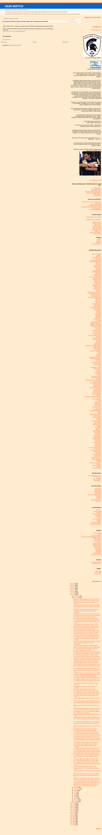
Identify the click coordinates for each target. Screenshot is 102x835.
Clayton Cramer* (97, 286)
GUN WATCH (14, 6)
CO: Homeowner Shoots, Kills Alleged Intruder (84, 785)
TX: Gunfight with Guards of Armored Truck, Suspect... (86, 693)
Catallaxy (98, 512)
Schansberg (98, 429)
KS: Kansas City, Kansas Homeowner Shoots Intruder (86, 750)
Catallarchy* (98, 283)
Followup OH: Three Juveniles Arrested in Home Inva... (87, 613)
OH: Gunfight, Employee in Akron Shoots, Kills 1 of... (86, 679)
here (100, 137)
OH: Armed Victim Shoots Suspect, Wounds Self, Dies (86, 779)
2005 (73, 823)
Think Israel (98, 573)
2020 (73, 593)
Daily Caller (98, 301)
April (75, 796)
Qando (99, 412)
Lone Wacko (98, 372)
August (75, 790)
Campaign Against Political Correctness (91, 536)
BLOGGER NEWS (96, 272)
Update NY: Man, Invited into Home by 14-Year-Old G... (87, 647)
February (76, 799)
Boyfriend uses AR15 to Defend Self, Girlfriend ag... (86, 627)
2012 (73, 812)
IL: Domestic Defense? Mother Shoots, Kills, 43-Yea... (86, 709)
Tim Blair (98, 521)
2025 (73, 585)
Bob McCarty (97, 274)
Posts (74, 19)
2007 (73, 820)
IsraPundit (98, 571)
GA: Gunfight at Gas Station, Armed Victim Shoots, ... (86, 690)
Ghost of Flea (97, 334)
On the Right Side (96, 399)
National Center (97, 390)
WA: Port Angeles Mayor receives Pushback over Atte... (87, 751)
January (76, 801)
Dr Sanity (98, 312)
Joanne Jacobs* (97, 479)
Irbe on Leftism (97, 233)
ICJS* (99, 517)
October (76, 787)
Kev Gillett (98, 515)
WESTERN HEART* (96, 522)
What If (99, 461)
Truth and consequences (95, 447)
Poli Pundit (98, 408)
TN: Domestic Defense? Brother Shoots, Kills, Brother (86, 738)
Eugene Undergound (96, 322)
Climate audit (97, 287)
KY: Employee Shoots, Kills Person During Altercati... (86, 748)
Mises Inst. (98, 501)
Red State (98, 418)
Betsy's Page (97, 266)
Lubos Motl (98, 373)
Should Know (97, 435)
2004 (73, 824)
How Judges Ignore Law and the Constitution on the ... (86, 692)
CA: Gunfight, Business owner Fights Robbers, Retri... (86, 636)
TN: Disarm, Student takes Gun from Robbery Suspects (87, 641)
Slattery (99, 520)
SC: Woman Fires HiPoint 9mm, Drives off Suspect (85, 733)
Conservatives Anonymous (94, 297)
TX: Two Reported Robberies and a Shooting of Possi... (87, 620)
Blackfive (98, 269)
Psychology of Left (96, 229)
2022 (73, 589)
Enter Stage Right (96, 321)
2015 (73, 807)
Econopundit (98, 493)
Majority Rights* (97, 544)
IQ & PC (99, 542)
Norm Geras (98, 539)
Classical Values (97, 284)
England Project (97, 538)
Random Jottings (96, 417)
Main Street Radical (96, 376)
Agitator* (99, 255)
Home (34, 42)
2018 (73, 803)
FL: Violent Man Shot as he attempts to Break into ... (86, 648)
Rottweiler (98, 428)
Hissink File (98, 516)
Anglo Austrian (97, 533)
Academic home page (95, 204)
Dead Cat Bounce (96, 303)
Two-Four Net (97, 449)
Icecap (99, 353)
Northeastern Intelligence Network (92, 396)
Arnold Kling (98, 489)
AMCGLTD (98, 256)
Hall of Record (97, 344)
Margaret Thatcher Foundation (93, 380)
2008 (73, 818)
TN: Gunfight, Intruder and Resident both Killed (85, 730)
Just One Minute (97, 364)
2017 (73, 804)
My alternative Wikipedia (95, 209)
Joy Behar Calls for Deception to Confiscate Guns (85, 784)
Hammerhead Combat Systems (93, 345)
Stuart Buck (98, 443)
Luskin (99, 375)
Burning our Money (96, 535)
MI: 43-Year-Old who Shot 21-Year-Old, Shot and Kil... (86, 773)
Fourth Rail (98, 328)
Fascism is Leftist (96, 226)
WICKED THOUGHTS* (95, 463)
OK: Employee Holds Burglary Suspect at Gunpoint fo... (87, 653)
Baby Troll (98, 263)
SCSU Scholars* (97, 431)
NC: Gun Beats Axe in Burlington (81, 713)
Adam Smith (98, 488)
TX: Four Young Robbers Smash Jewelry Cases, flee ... (87, 781)
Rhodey (99, 419)
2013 (73, 810)
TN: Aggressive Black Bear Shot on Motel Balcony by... (86, 782)
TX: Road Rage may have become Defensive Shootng (86, 664)
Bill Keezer (98, 268)
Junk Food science (96, 362)
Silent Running (97, 437)
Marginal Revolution (96, 500)
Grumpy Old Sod (97, 339)
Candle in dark (97, 282)
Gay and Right (97, 331)
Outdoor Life (98, 401)
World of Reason (97, 468)
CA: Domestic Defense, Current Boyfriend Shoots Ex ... (87, 632)
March (75, 798)
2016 (73, 806)
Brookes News (97, 511)
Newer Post (4, 42)
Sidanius (99, 241)
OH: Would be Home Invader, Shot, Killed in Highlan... (86, 711)
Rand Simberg (97, 415)
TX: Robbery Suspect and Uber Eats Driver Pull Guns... (87, 701)
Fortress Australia (96, 514)
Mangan (99, 379)
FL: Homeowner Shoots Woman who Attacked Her (85, 732)
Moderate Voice (97, 386)
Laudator (98, 371)
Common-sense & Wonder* (94, 292)
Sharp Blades (97, 432)
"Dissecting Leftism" (96, 189)
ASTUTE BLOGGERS (95, 261)
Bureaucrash (97, 280)
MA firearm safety (96, 377)
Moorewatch (98, 389)
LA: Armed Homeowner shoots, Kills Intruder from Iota (86, 735)
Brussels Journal (97, 279)
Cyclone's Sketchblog (95, 524)
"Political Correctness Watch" (93, 193)
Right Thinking (97, 423)
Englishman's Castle (96, 554)
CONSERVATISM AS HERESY (93, 219)
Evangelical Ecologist (95, 324)
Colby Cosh (98, 289)
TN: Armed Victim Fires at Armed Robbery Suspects (86, 635)
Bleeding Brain (97, 270)
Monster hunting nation (95, 387)
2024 (73, 586)
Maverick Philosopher (95, 382)
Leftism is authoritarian (95, 232)
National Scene (97, 391)
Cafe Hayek (98, 492)
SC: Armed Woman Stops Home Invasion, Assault (85, 654)
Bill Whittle (98, 460)
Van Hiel (99, 240)
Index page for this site (95, 180)
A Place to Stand (97, 563)
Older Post (65, 42)
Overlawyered (97, 403)
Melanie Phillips (97, 545)
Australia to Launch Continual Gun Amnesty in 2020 (86, 600)
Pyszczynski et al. (96, 243)
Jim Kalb (99, 361)
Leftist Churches (97, 223)
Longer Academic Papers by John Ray (91, 201)
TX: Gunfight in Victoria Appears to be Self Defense (86, 742)
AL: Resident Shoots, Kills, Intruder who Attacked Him (86, 615)
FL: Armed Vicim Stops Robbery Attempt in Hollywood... (87, 708)
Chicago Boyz (97, 491)
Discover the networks (95, 307)
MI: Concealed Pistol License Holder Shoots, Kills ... (86, 762)
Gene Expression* (96, 333)
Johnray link (98, 203)
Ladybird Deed (97, 368)
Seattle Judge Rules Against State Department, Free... (86, 717)
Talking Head (97, 445)
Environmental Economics (94, 494)
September (76, 789)
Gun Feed (98, 340)
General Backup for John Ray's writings (91, 207)
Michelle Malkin (97, 385)
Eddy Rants (98, 317)
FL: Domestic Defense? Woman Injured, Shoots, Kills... (87, 656)
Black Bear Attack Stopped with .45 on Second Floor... (86, 599)
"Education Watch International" (93, 191)
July (75, 792)
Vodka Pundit (97, 456)
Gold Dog (98, 336)
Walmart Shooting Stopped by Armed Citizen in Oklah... (87, 651)
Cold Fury (98, 291)
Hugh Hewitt (98, 349)
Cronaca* (98, 300)
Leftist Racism (97, 224)
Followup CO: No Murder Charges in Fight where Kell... (87, 658)
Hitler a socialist (97, 227)
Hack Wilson (98, 343)
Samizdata (98, 550)
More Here (5, 30)
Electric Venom (97, 319)
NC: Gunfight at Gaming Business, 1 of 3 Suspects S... (86, 721)
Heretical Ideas (97, 347)
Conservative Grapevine (95, 293)
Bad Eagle (98, 264)
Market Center (97, 381)
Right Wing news (96, 424)
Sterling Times (97, 553)
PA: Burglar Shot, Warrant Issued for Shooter (84, 617)
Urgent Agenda (97, 451)
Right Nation (98, 422)
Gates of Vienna (97, 330)
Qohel (99, 413)
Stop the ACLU (97, 442)
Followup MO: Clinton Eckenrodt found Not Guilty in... (86, 753)
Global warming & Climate (94, 335)
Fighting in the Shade (95, 325)
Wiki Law (98, 464)
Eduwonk (98, 478)
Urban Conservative (96, 450)
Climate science (97, 288)
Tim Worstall (98, 446)
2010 (73, 815)
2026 (73, 583)
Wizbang (99, 466)
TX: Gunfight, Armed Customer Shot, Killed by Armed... (87, 668)
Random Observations (95, 414)
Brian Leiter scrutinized (95, 277)
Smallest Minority (96, 438)
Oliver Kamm (97, 548)
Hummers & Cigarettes (95, 350)
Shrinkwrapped (97, 436)
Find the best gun (96, 326)
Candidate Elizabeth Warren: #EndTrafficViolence (85, 661)
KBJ (100, 366)
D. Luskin (98, 498)
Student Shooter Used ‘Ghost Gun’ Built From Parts (86, 626)
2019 (73, 594)
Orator (99, 400)
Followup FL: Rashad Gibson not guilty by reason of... (86, 778)
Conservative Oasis (96, 294)
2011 (73, 813)
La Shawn (98, 370)
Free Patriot (98, 329)
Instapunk (98, 356)
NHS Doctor (98, 547)
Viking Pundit (97, 455)
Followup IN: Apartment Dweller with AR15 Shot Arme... (87, 674)
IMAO (99, 352)
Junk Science (97, 363)
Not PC (99, 398)
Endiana (99, 320)
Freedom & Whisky (96, 562)
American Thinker (96, 257)
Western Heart (97, 195)
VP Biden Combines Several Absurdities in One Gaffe (86, 673)
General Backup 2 (96, 208)
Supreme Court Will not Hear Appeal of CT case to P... (86, 736)
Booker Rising (97, 275)
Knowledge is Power (96, 367)
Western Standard (96, 459)
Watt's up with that (96, 457)
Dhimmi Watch (97, 306)
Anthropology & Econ (95, 260)
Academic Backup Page (95, 205)
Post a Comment (6, 39)
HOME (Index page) (96, 30)
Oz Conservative (97, 519)
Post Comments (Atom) (15, 45)
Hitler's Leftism (97, 348)
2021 (73, 591)
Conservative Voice (96, 296)
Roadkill (99, 426)
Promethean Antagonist (95, 410)
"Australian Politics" (96, 190)
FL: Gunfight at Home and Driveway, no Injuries (85, 676)
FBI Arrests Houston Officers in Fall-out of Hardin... (85, 633)
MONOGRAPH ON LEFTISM (93, 217)
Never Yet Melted (96, 394)
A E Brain (98, 510)
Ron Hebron (98, 427)
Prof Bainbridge (97, 409)
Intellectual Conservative (95, 357)
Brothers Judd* (97, 278)
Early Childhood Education (94, 475)
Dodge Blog (98, 310)
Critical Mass (97, 298)
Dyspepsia (98, 316)
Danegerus (98, 302)
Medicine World (97, 384)
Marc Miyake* (97, 480)
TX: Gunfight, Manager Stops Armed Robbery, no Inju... (87, 677)
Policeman (98, 549)
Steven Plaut (97, 572)
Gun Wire (98, 342)
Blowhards (98, 273)
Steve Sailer (98, 441)
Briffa (99, 534)
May (75, 795)
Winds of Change (96, 465)
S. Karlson (98, 497)
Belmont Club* (97, 265)
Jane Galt (98, 496)
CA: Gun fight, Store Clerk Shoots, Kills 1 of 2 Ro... (85, 624)
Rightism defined (97, 222)
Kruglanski (98, 242)
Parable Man (97, 404)
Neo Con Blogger (96, 393)
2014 (73, 809)
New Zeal (98, 395)
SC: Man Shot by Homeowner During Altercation (85, 645)
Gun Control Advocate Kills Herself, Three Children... (86, 760)
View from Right (97, 454)
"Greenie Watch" (97, 194)
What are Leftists (96, 228)
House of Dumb (97, 540)
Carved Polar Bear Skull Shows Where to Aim (84, 766)
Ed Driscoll (98, 315)
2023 (73, 588)
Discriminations (97, 308)
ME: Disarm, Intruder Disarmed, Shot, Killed (84, 689)
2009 (73, 817)
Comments (75, 22)
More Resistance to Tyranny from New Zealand (85, 728)
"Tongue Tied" (97, 187)
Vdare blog (98, 452)
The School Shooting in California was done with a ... (86, 618)
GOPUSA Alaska (97, 338)
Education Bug (97, 477)
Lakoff (99, 238)
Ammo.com (98, 259)
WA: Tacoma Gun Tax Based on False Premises (85, 744)
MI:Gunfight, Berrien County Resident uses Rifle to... (86, 662)
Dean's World (97, 305)
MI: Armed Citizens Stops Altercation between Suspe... (86, 605)
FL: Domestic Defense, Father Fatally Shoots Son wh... (87, 754)
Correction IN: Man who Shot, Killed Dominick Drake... (86, 630)
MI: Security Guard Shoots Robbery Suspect (84, 629)
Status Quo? (98, 231)
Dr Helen (98, 311)
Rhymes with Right (96, 421)
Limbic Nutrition (97, 543)
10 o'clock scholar (96, 254)
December (76, 596)
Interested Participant (95, 358)
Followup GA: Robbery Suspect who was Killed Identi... (87, 659)
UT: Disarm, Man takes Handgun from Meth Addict (85, 759)
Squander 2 (98, 440)
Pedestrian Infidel (96, 407)
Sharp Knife (98, 433)
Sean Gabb (98, 552)
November (76, 597)
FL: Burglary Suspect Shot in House (82, 650)
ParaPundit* (98, 405)
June (75, 793)
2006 (73, 821)
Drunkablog (98, 314)
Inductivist (98, 354)
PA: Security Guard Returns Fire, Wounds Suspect (85, 609)
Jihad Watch (98, 359)
